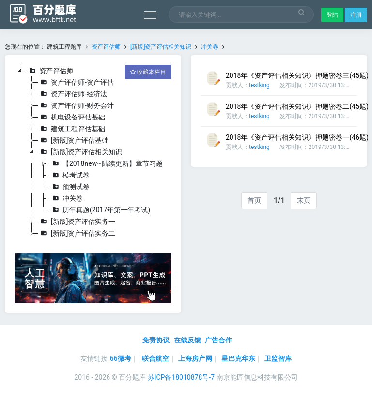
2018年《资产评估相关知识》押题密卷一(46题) (297, 137)
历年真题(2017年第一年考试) (100, 210)
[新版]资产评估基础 (73, 140)
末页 (303, 200)
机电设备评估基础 (71, 117)
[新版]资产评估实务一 (76, 221)
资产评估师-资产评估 (76, 82)
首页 (254, 200)
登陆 (332, 15)
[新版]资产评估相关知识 (161, 47)
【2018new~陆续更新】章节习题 (106, 163)
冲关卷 (209, 47)
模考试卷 (70, 175)
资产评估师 (106, 47)
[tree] (93, 152)
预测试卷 (70, 187)
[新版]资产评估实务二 (76, 233)
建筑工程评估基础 (71, 128)
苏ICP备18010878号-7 (181, 377)
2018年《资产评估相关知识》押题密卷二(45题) (297, 106)
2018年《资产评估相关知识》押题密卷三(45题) (297, 75)
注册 (356, 15)
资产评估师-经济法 (72, 94)
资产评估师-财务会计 (76, 105)
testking (259, 85)
